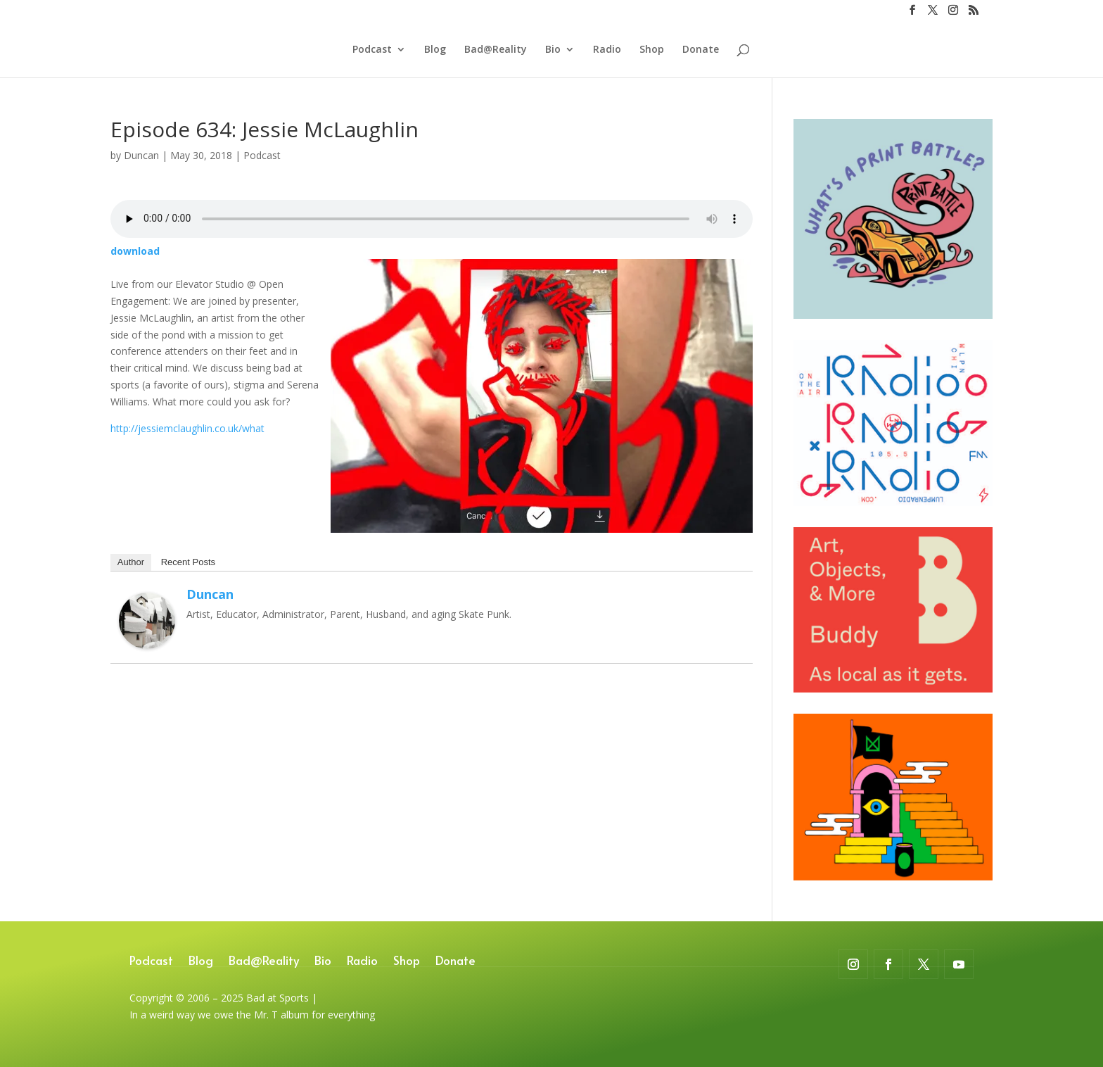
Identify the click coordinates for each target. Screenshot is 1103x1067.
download (135, 251)
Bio (553, 50)
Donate (700, 50)
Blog (435, 50)
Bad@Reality (495, 50)
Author (130, 562)
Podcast (372, 50)
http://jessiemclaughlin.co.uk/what (187, 428)
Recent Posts (188, 562)
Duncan (141, 155)
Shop (651, 50)
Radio (607, 50)
